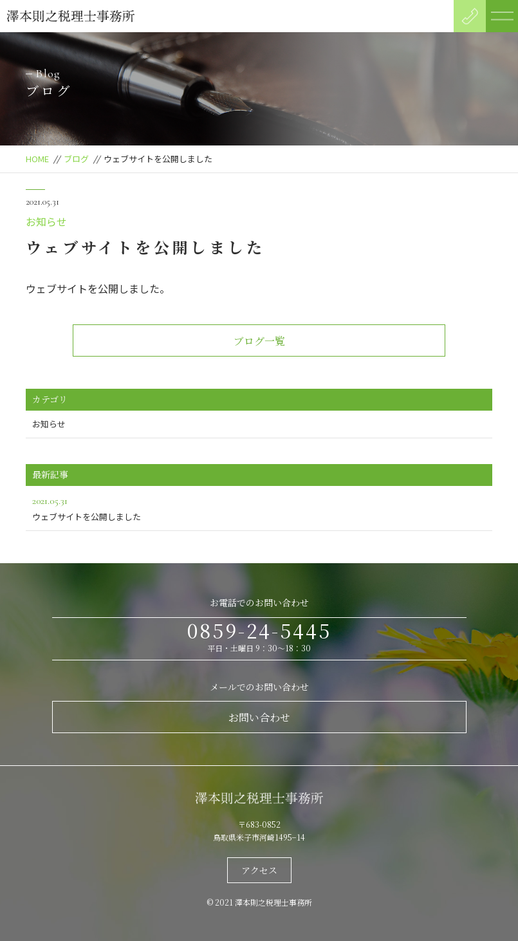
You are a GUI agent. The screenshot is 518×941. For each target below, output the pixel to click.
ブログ (76, 159)
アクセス (259, 870)
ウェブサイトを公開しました (259, 507)
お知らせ (46, 221)
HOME (37, 159)
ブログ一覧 (259, 340)
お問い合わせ (259, 717)
